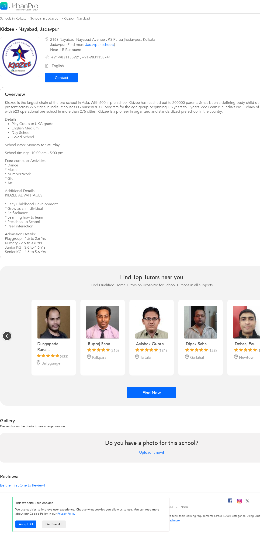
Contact (61, 77)
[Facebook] (230, 502)
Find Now (151, 393)
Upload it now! (151, 452)
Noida (184, 507)
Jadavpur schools (99, 44)
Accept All (26, 524)
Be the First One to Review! (22, 485)
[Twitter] (248, 502)
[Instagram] (239, 502)
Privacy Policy (66, 514)
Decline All (53, 524)
